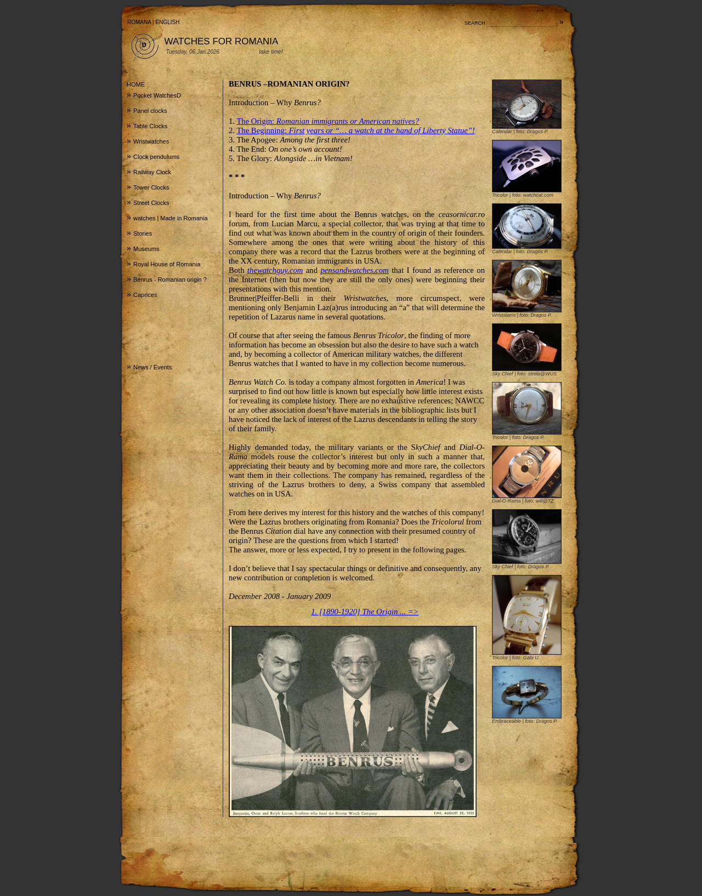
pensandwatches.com (355, 270)
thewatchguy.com (275, 270)
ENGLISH (168, 22)
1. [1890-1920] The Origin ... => (364, 611)
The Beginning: (355, 130)
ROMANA (139, 22)
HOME (136, 84)
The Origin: (327, 121)
